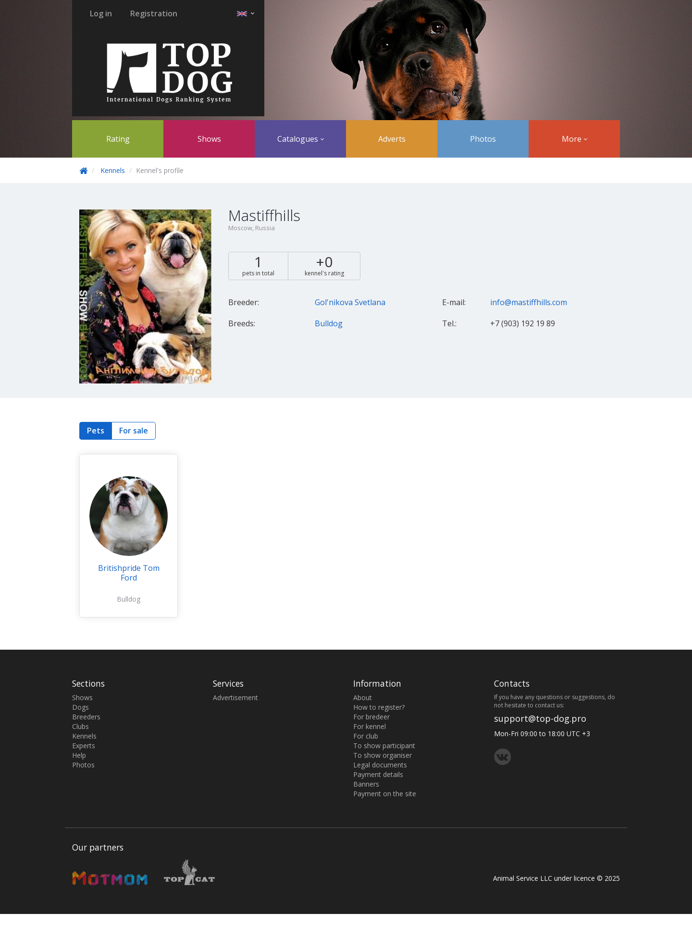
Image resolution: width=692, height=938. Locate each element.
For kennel (369, 726)
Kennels (112, 170)
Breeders (86, 716)
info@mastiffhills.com (528, 302)
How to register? (379, 707)
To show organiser (382, 755)
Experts (83, 745)
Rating (118, 139)
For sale (133, 430)
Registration (153, 13)
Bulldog (329, 323)
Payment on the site (384, 793)
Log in (101, 13)
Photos (483, 139)
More (574, 139)
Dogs (80, 707)
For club (365, 736)
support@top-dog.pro (540, 718)
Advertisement (235, 697)
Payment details (378, 774)
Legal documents (380, 764)
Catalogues (300, 139)
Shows (209, 139)
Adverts (392, 139)
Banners (366, 784)
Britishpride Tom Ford (129, 573)
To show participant (384, 745)
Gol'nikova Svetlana (350, 302)
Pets (95, 430)
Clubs (80, 726)
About (362, 697)
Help (79, 755)
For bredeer (371, 716)
